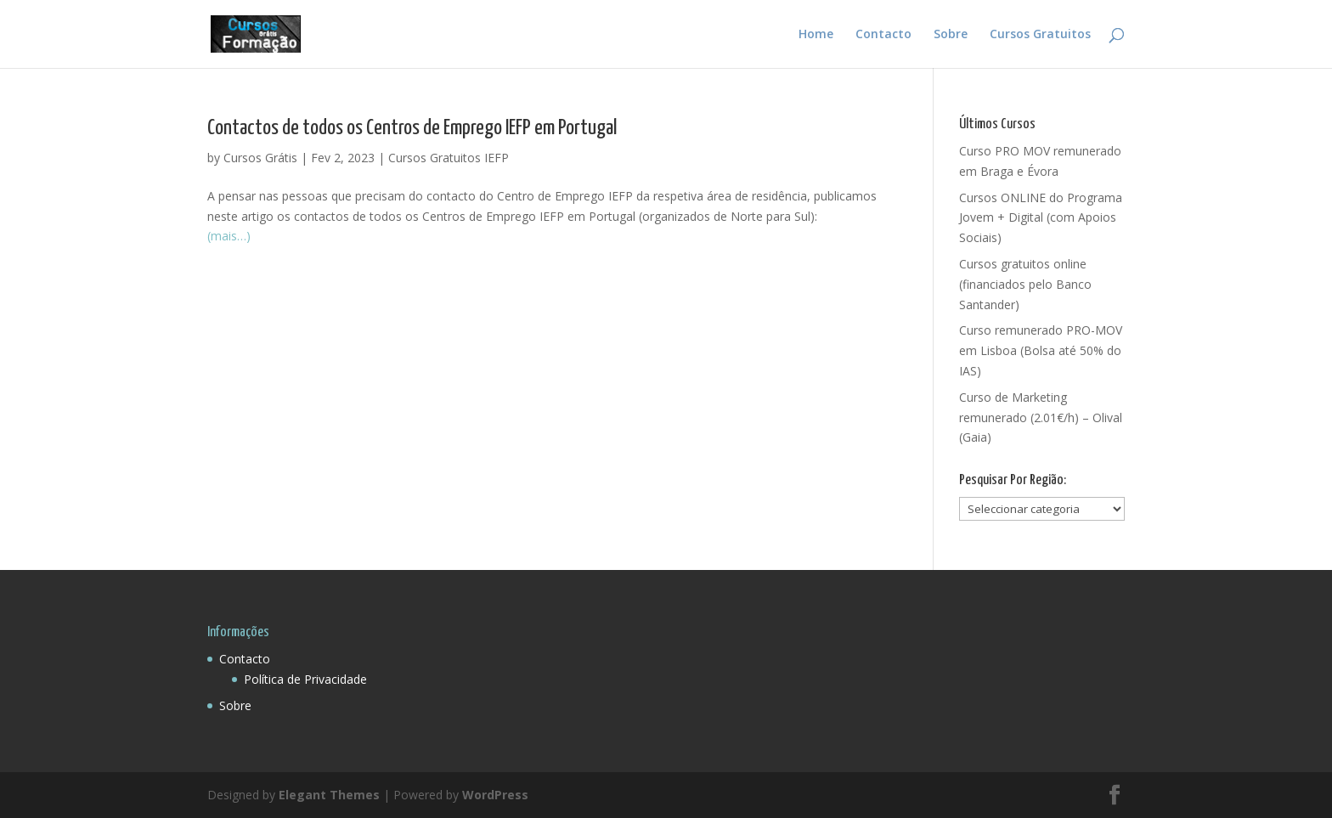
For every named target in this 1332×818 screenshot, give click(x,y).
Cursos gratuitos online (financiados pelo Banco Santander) (1025, 284)
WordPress (495, 795)
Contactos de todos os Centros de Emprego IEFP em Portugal (412, 128)
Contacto (883, 35)
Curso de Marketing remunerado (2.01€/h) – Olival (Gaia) (1040, 417)
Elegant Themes (329, 795)
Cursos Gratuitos (1040, 35)
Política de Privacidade (305, 679)
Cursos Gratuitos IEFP (448, 157)
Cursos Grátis (260, 157)
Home (816, 35)
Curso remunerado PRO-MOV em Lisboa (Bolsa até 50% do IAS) (1040, 350)
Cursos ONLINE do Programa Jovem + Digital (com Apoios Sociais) (1040, 217)
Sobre (951, 35)
